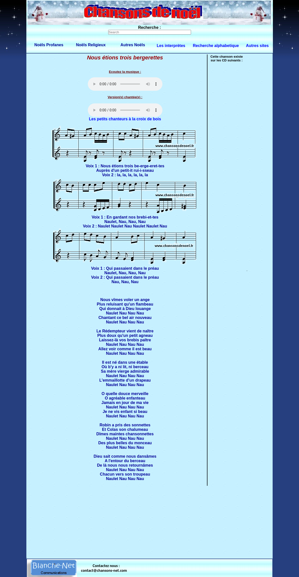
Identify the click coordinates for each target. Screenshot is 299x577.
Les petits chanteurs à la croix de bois (125, 119)
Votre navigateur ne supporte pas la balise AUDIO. (125, 84)
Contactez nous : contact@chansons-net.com (104, 568)
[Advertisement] (149, 521)
